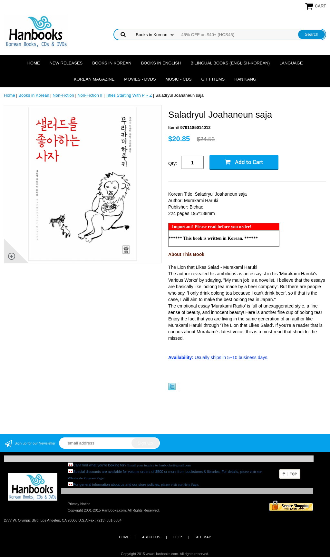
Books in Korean (111, 63)
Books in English (161, 63)
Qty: (172, 163)
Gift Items (213, 79)
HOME (124, 537)
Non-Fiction (63, 95)
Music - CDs (179, 79)
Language (291, 63)
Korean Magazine (94, 79)
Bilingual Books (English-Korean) (230, 63)
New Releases (66, 63)
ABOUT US (151, 537)
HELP (177, 537)
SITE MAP (203, 537)
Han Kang (245, 79)
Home (33, 63)
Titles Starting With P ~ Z (129, 95)
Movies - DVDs (140, 79)
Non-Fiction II (89, 95)
